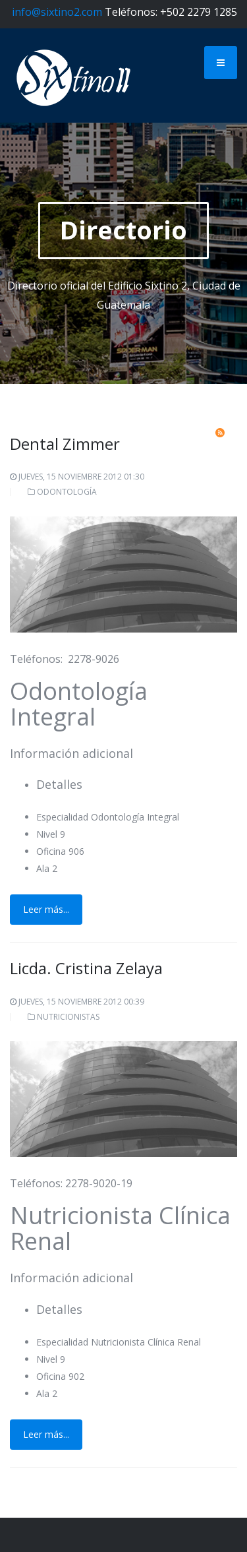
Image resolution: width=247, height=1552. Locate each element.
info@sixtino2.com (57, 12)
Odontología (67, 491)
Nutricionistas (68, 1016)
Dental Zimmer (65, 443)
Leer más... (46, 909)
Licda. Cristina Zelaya (86, 968)
